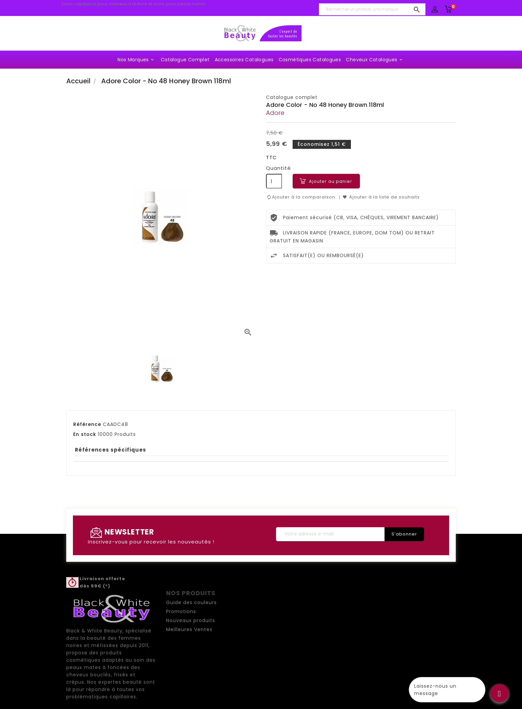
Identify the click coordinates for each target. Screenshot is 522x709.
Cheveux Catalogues (375, 59)
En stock (84, 434)
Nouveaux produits (190, 620)
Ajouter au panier (330, 181)
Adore (275, 113)
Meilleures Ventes (189, 629)
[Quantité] (274, 181)
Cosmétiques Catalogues (310, 59)
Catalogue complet (185, 59)
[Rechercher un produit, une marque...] (372, 9)
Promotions (181, 611)
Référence (87, 424)
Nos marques (136, 59)
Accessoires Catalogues (244, 59)
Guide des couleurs (191, 602)
